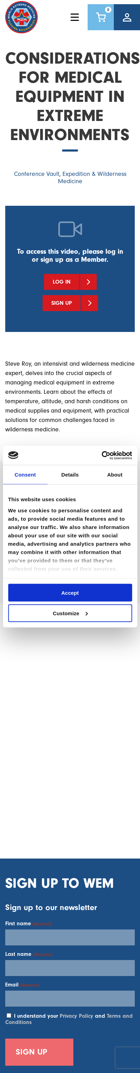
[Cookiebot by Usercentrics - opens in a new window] (101, 455)
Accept (70, 593)
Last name (28, 954)
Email (22, 985)
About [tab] (115, 475)
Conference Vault (36, 174)
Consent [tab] (25, 475)
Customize (70, 613)
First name (28, 923)
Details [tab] (70, 475)
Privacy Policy (76, 1016)
